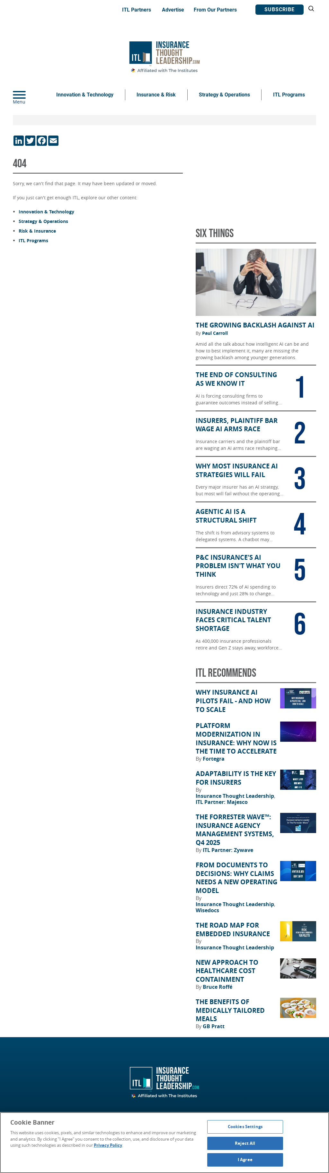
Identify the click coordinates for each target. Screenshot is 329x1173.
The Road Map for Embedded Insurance (233, 929)
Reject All (245, 1143)
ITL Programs (289, 95)
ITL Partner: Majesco (222, 801)
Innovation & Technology (84, 95)
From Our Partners (215, 10)
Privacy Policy (108, 1145)
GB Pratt (214, 1026)
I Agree (245, 1159)
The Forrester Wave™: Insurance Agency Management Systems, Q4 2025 (235, 830)
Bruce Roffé (217, 986)
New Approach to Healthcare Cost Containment (227, 971)
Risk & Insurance (37, 231)
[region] (164, 1142)
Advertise (173, 10)
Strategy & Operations (224, 95)
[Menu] (29, 95)
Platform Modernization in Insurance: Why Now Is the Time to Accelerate (236, 739)
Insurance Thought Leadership (235, 795)
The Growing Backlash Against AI (255, 325)
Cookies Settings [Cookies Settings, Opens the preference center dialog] (245, 1126)
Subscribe (279, 9)
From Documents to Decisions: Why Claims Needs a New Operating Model (236, 878)
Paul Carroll (215, 333)
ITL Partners (136, 10)
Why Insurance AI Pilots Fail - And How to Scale (233, 701)
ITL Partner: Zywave (228, 850)
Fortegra (214, 758)
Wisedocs (207, 910)
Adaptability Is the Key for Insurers (236, 778)
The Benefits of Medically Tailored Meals (230, 1010)
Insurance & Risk (156, 95)
